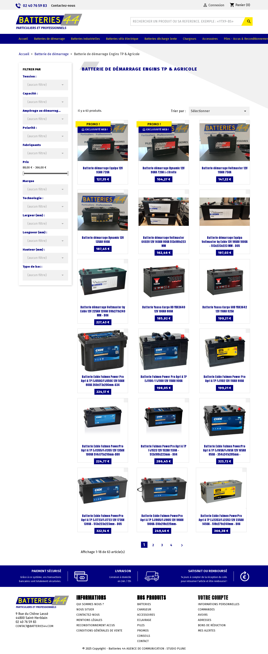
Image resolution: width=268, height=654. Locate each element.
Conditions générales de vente (99, 630)
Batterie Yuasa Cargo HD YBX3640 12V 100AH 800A (163, 309)
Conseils (143, 636)
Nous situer (85, 609)
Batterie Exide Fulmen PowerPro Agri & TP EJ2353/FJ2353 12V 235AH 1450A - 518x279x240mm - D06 (221, 520)
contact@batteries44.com (34, 626)
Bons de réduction (212, 625)
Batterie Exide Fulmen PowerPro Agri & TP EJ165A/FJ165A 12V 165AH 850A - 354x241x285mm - (224, 450)
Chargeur (144, 609)
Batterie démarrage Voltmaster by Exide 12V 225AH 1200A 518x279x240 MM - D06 (102, 311)
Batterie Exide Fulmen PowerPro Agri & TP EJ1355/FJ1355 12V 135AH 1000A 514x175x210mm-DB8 (102, 450)
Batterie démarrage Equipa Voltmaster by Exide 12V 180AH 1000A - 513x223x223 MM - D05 (225, 242)
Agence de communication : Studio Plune (156, 648)
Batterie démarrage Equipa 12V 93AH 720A (103, 170)
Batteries (144, 604)
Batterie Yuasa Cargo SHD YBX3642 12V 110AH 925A (224, 309)
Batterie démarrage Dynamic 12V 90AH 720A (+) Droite (164, 170)
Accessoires (146, 614)
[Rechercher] (191, 21)
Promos (143, 630)
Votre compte (213, 597)
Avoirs (203, 614)
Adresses (204, 620)
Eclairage (144, 620)
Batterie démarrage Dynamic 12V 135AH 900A (103, 240)
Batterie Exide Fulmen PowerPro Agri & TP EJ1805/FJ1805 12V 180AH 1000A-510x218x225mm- (162, 520)
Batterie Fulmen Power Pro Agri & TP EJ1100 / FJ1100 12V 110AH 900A (164, 379)
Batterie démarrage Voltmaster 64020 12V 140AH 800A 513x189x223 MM (163, 242)
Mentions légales (89, 620)
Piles (141, 625)
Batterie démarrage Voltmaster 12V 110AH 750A (225, 170)
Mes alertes (206, 630)
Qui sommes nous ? (90, 604)
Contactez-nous (63, 6)
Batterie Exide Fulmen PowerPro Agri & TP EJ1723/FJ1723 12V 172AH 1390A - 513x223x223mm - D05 (102, 520)
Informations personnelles (218, 604)
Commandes (206, 609)
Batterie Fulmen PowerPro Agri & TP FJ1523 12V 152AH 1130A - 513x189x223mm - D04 (163, 450)
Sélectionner (219, 111)
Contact (143, 641)
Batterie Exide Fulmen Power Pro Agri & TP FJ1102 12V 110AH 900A (225, 379)
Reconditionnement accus (95, 625)
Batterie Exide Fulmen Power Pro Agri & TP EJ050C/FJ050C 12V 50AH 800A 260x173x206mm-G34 (102, 381)
